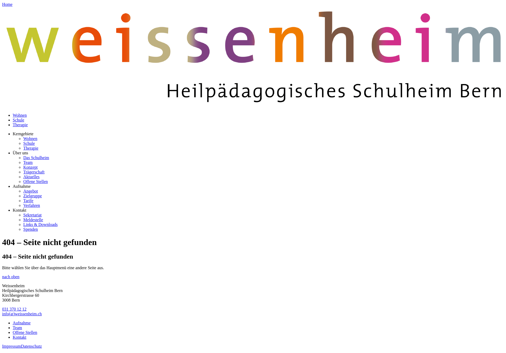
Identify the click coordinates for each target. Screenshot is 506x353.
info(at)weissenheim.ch (22, 314)
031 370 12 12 (14, 309)
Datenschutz (31, 346)
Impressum (11, 346)
